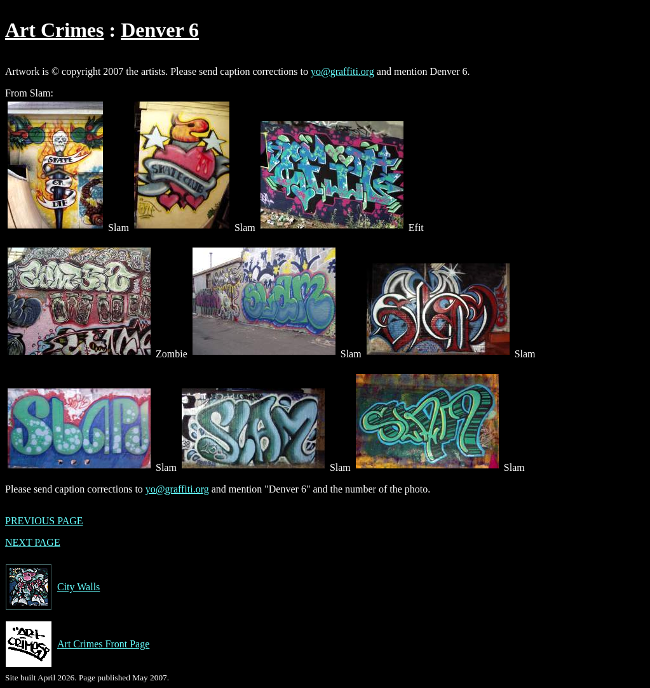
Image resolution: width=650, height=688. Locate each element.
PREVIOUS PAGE (44, 520)
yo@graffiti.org (342, 71)
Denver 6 (160, 29)
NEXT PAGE (32, 542)
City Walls (52, 587)
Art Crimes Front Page (77, 644)
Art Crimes (54, 29)
